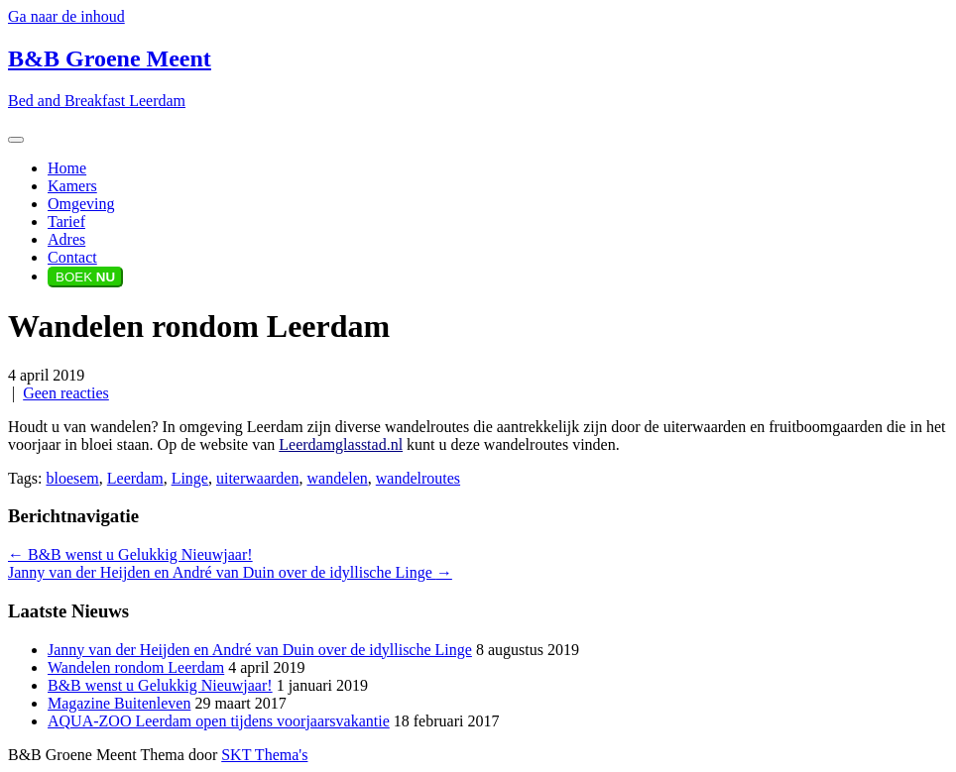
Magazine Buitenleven (119, 703)
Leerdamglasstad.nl (341, 444)
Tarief (66, 221)
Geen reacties (66, 393)
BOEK (85, 277)
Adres (66, 239)
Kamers (72, 185)
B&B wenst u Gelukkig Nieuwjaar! (130, 554)
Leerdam (135, 478)
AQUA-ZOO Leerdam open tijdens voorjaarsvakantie (219, 721)
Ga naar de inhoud (66, 16)
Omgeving (81, 203)
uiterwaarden (257, 478)
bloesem (72, 478)
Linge (190, 478)
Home (67, 168)
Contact (72, 257)
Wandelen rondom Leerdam (136, 667)
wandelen (336, 478)
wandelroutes (418, 478)
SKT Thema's (264, 754)
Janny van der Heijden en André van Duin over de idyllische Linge (230, 572)
